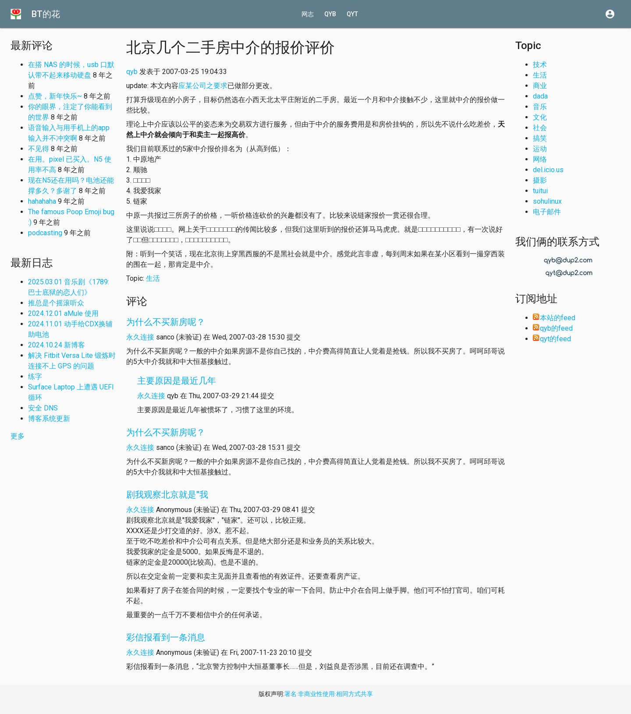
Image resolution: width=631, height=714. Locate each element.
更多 (18, 436)
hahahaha (42, 201)
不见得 (38, 149)
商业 (540, 85)
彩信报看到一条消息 (165, 637)
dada (540, 96)
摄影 (540, 180)
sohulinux (547, 201)
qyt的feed (552, 339)
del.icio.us (548, 170)
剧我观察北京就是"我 (167, 494)
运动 (540, 149)
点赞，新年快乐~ (55, 96)
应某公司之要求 (202, 85)
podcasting (45, 233)
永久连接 (140, 337)
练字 (35, 376)
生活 (153, 278)
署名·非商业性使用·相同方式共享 (328, 693)
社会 (540, 128)
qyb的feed (553, 328)
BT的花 (46, 14)
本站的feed (554, 318)
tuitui (540, 191)
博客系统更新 (49, 418)
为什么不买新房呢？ (165, 322)
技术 (540, 64)
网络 (540, 159)
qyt (352, 14)
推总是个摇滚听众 (56, 303)
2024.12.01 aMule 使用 (63, 313)
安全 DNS (43, 408)
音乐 (540, 107)
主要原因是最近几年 (176, 380)
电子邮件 (547, 212)
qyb (330, 14)
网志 (307, 14)
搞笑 (540, 138)
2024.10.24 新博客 (56, 345)
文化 (540, 117)
